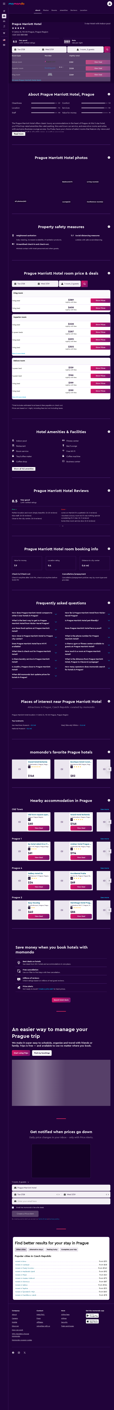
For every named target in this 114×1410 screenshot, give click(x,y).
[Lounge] (35, 185)
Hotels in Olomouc (22, 1282)
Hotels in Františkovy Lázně (25, 1295)
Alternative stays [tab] (36, 1249)
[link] (71, 299)
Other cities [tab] (21, 1249)
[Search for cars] (4, 21)
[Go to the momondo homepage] (16, 3)
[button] (4, 3)
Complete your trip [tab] (69, 1249)
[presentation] (108, 94)
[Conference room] (97, 195)
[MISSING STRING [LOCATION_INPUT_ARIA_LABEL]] (63, 1188)
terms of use (43, 1219)
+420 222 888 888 (20, 35)
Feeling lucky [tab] (52, 1249)
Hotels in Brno (20, 1261)
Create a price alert (46, 989)
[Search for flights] (4, 11)
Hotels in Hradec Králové (25, 1278)
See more (105, 809)
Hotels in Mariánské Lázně (25, 1271)
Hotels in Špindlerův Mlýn (25, 1292)
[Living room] (97, 175)
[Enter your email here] (63, 1201)
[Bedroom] (72, 175)
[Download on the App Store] (92, 1321)
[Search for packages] (4, 26)
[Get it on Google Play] (92, 1315)
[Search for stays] (4, 16)
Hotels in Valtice (21, 1285)
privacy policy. (54, 1219)
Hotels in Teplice (21, 1288)
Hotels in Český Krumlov (24, 1268)
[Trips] (4, 33)
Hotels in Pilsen (21, 1275)
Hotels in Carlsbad (22, 1265)
